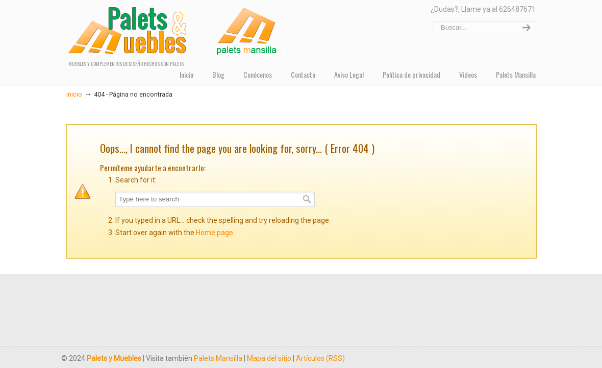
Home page (214, 232)
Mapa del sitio (269, 358)
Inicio (74, 94)
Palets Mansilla (218, 358)
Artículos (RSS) (320, 358)
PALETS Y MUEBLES (175, 30)
